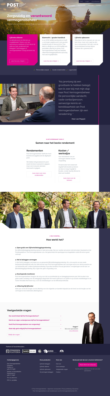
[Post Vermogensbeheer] (16, 5)
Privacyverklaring (67, 388)
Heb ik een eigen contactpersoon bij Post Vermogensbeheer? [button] (29, 320)
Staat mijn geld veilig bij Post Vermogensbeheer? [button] (25, 328)
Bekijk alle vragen (14, 334)
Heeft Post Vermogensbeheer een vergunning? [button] (24, 324)
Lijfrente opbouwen (45, 369)
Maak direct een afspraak (88, 365)
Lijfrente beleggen (51, 5)
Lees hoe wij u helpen (18, 61)
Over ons (91, 5)
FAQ (81, 1)
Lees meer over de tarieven (69, 179)
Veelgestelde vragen (62, 369)
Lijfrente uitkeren (44, 366)
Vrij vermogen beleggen (67, 5)
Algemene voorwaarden (54, 388)
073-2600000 (96, 1)
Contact (98, 5)
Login (87, 1)
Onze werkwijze (60, 366)
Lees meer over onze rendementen (39, 174)
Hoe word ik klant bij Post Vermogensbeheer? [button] (24, 316)
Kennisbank (81, 5)
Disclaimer (75, 388)
